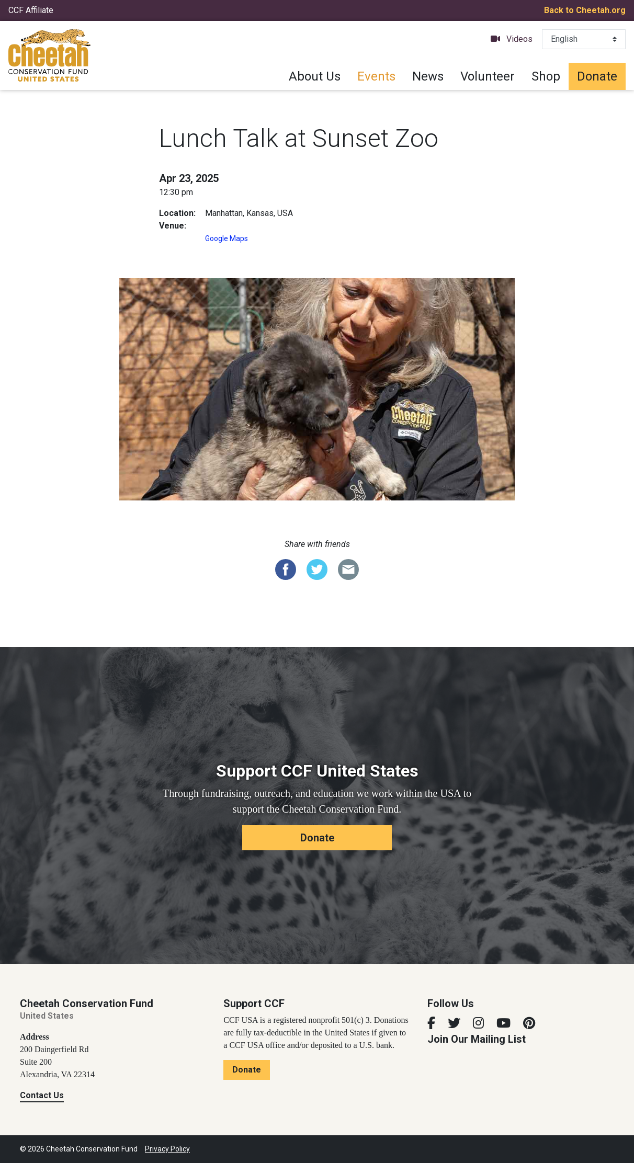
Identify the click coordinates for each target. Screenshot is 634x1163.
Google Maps (226, 238)
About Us (315, 76)
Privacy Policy (167, 1149)
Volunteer (487, 76)
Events (376, 76)
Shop (545, 76)
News (428, 76)
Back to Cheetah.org (585, 10)
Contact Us (42, 1095)
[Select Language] (584, 39)
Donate (597, 76)
